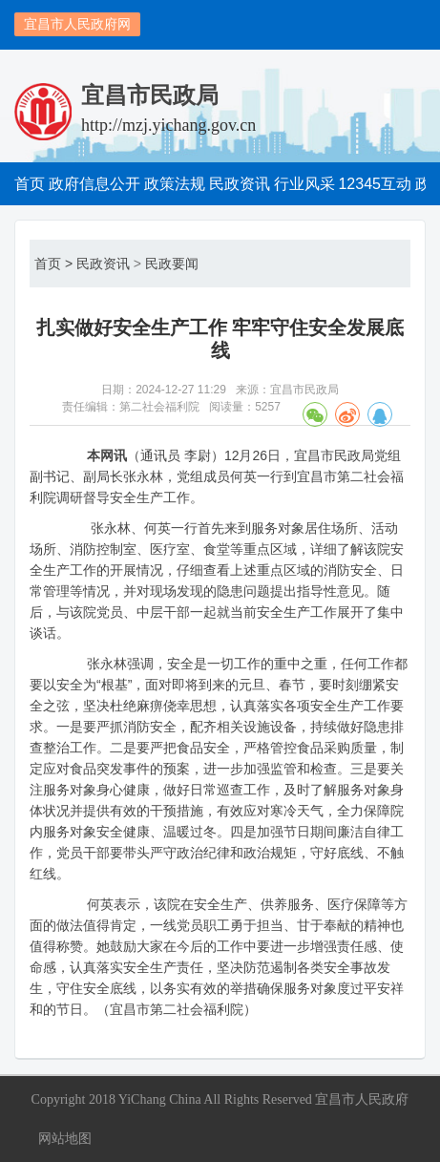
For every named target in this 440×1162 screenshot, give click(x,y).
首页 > (53, 263)
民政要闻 (172, 263)
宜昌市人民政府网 (77, 24)
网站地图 (65, 1138)
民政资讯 (103, 263)
